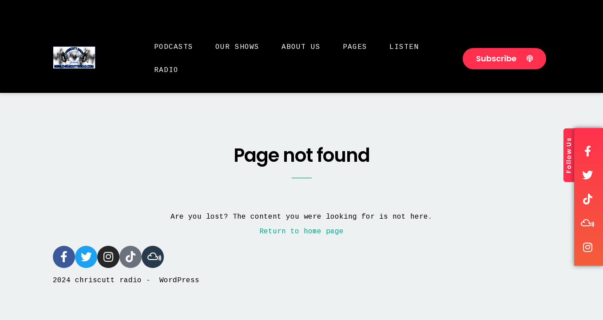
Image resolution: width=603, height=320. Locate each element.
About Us (301, 47)
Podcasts (173, 47)
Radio (166, 70)
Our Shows (237, 47)
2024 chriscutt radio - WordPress (126, 280)
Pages (355, 47)
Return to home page (301, 232)
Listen (404, 47)
